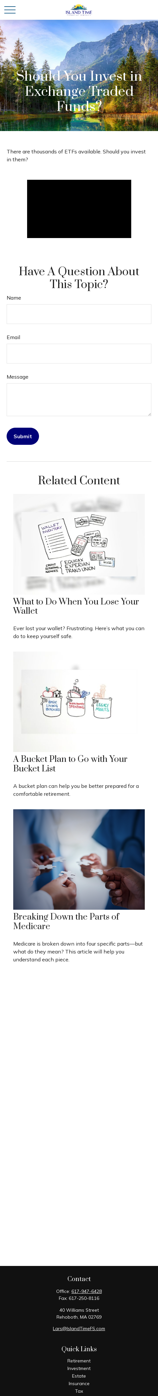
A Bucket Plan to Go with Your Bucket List (70, 764)
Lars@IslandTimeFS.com (79, 1328)
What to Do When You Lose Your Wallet (76, 607)
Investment (79, 1368)
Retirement (79, 1361)
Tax (79, 1391)
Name (14, 297)
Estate (79, 1376)
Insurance (79, 1383)
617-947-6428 (86, 1291)
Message (17, 376)
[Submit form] (23, 436)
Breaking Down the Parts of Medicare (66, 922)
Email (13, 337)
